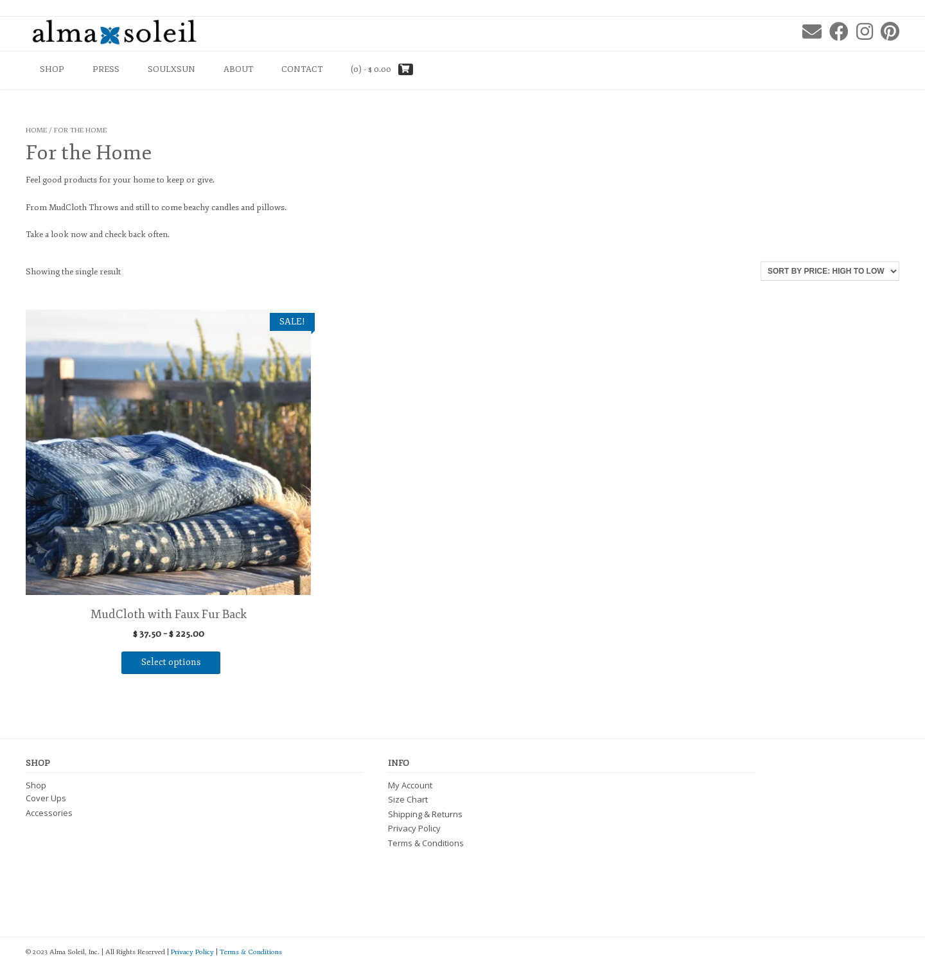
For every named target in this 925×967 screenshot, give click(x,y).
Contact (301, 69)
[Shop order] (830, 271)
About (238, 69)
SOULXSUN (171, 69)
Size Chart (408, 799)
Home (36, 130)
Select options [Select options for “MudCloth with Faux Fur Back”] (170, 662)
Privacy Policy (414, 828)
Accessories (49, 813)
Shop (52, 69)
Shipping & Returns (425, 814)
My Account (410, 785)
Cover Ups (46, 798)
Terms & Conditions (426, 843)
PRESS (105, 69)
